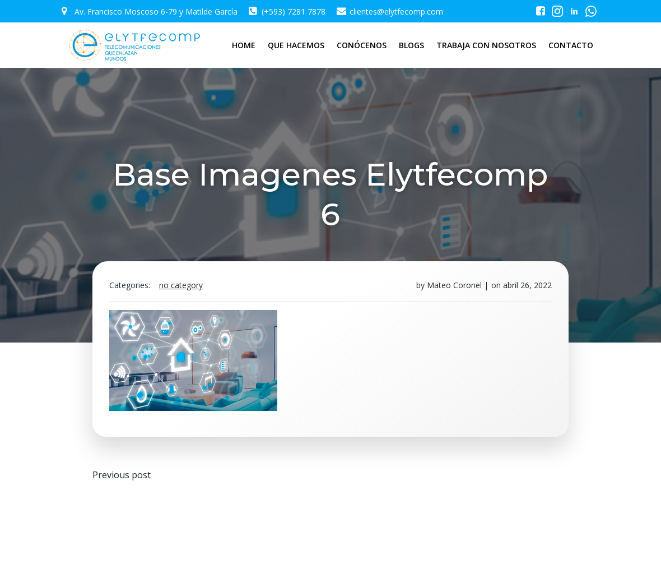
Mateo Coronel (454, 285)
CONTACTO (570, 45)
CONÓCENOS (362, 45)
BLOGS (411, 45)
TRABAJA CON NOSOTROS (486, 45)
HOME (243, 45)
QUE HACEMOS (296, 45)
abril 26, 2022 (527, 285)
